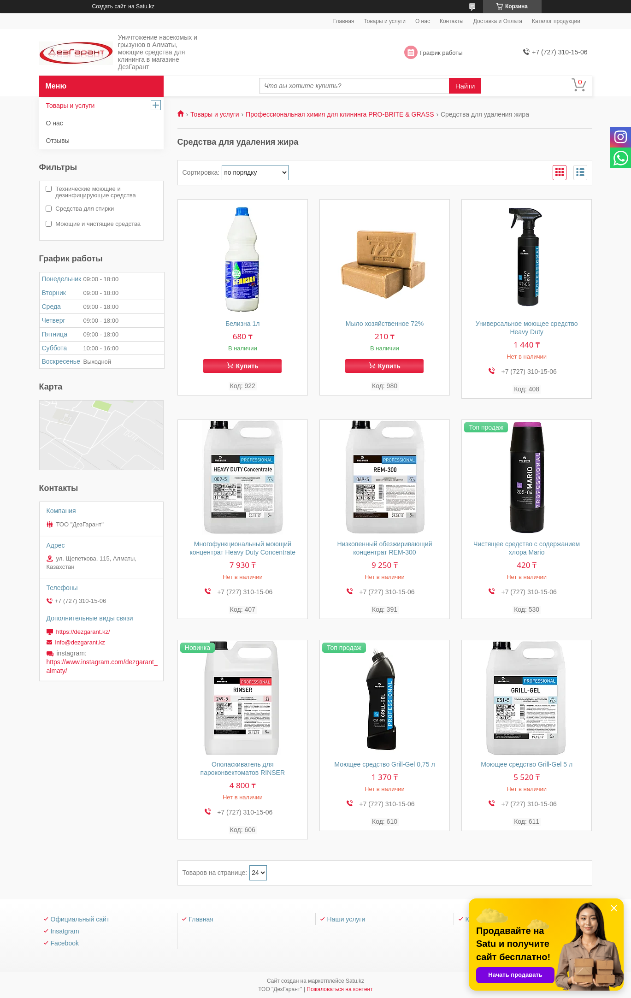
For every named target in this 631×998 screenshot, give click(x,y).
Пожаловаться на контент (339, 989)
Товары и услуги (385, 21)
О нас (422, 21)
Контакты (452, 21)
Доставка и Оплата (497, 21)
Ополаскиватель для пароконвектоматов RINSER (243, 768)
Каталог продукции (556, 21)
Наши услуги (346, 919)
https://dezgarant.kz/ (83, 631)
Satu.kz (355, 981)
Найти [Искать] (465, 86)
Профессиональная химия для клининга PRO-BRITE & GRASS (340, 114)
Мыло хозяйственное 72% (385, 323)
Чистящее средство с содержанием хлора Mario (526, 548)
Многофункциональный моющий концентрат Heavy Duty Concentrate (242, 548)
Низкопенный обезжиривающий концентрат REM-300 (384, 548)
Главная (343, 21)
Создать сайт (109, 6)
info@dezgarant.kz (80, 642)
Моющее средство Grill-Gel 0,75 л (384, 764)
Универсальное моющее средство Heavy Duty (527, 328)
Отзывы (58, 140)
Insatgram (65, 931)
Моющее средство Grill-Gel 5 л (526, 764)
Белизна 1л (242, 323)
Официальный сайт (80, 919)
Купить (247, 366)
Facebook (65, 943)
